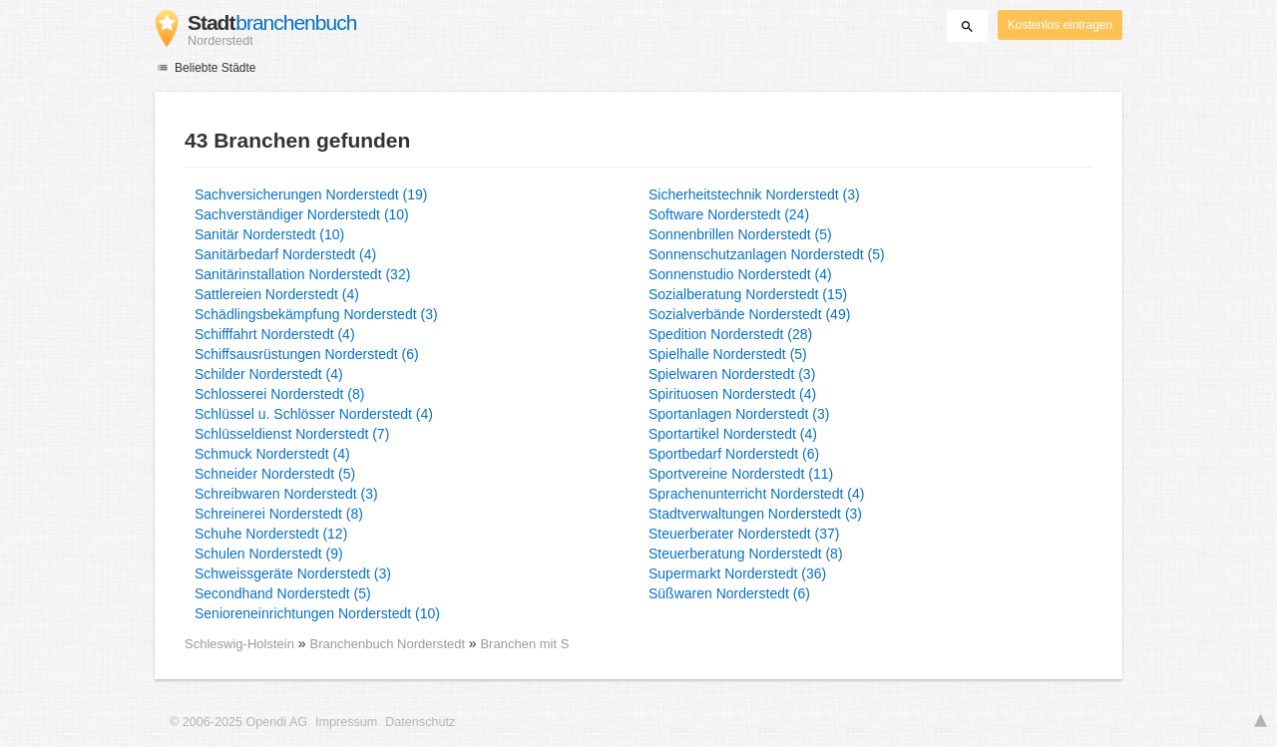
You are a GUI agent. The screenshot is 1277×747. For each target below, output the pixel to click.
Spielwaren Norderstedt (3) (731, 374)
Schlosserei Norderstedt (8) (279, 394)
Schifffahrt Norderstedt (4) (275, 334)
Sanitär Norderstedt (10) (269, 234)
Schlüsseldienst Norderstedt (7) (292, 434)
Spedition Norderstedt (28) (730, 334)
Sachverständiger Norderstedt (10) (302, 214)
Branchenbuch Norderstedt (389, 643)
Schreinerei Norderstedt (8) (279, 514)
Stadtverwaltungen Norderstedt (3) (755, 514)
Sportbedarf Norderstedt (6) (733, 454)
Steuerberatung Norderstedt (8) (745, 553)
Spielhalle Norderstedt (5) (727, 354)
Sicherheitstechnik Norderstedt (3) (754, 194)
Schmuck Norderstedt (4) (272, 454)
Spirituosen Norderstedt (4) (732, 394)
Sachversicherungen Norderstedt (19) (311, 194)
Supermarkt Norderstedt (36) (737, 573)
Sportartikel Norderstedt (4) (732, 434)
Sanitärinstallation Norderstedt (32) (302, 274)
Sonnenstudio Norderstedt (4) (740, 274)
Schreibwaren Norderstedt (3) (286, 494)
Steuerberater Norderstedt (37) (743, 534)
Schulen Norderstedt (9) (269, 553)
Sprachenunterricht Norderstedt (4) (756, 494)
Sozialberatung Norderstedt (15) (747, 294)
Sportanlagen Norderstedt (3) (738, 414)
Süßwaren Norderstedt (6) (729, 593)
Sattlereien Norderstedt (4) (277, 294)
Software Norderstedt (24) (728, 214)
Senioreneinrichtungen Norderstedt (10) (317, 613)
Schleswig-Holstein (239, 643)
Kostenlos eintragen (1060, 25)
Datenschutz (420, 722)
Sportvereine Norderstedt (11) (740, 474)
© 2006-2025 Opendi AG (238, 722)
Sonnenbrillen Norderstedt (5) (740, 234)
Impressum (346, 722)
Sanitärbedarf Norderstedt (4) (285, 254)
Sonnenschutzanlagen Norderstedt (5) (766, 254)
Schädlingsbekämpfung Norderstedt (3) (316, 314)
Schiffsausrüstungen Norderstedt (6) (307, 354)
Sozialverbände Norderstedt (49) (749, 314)
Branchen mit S (524, 643)
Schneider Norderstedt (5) (275, 474)
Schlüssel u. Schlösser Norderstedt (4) (314, 414)
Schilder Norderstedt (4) (269, 374)
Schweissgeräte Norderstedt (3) (293, 573)
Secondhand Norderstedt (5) (283, 593)
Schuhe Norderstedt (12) (271, 534)
